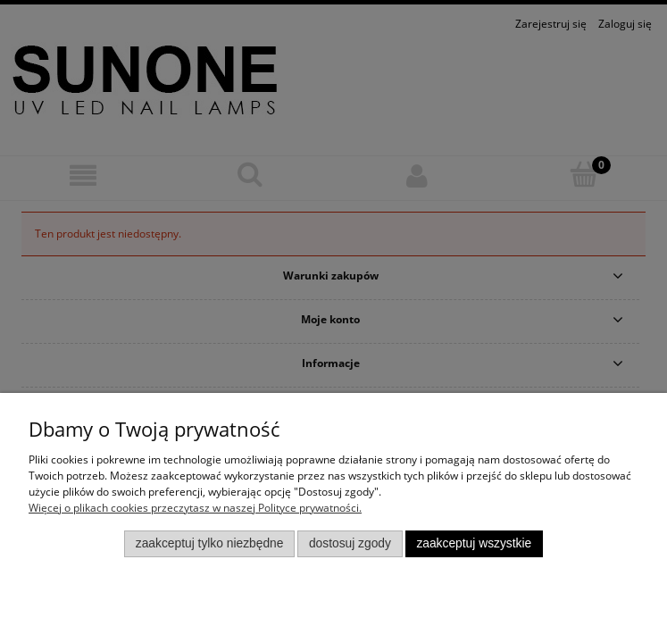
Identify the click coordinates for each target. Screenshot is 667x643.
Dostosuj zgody (350, 543)
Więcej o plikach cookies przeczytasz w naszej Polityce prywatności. (195, 507)
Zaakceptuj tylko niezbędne (210, 543)
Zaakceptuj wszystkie (473, 543)
